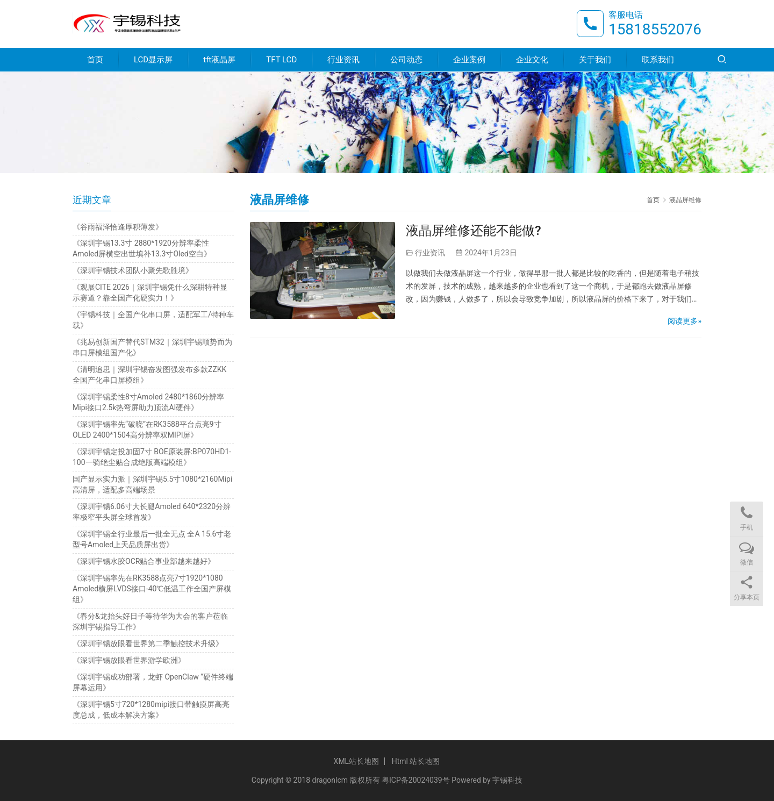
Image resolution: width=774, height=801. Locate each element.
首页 (95, 60)
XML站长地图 (356, 761)
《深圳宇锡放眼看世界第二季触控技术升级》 (148, 643)
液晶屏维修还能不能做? (473, 230)
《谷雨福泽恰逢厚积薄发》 (118, 227)
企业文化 (532, 60)
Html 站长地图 (416, 761)
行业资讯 (343, 60)
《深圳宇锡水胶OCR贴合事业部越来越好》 (144, 561)
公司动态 (406, 60)
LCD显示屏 (153, 60)
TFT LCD (281, 60)
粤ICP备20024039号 (416, 780)
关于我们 (595, 60)
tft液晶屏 (219, 60)
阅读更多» (684, 321)
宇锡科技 (507, 780)
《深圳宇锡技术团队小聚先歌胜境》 (133, 270)
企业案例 (469, 60)
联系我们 (658, 60)
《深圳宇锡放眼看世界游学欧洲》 (129, 660)
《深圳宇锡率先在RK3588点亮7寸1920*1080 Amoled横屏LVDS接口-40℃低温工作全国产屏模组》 (152, 589)
